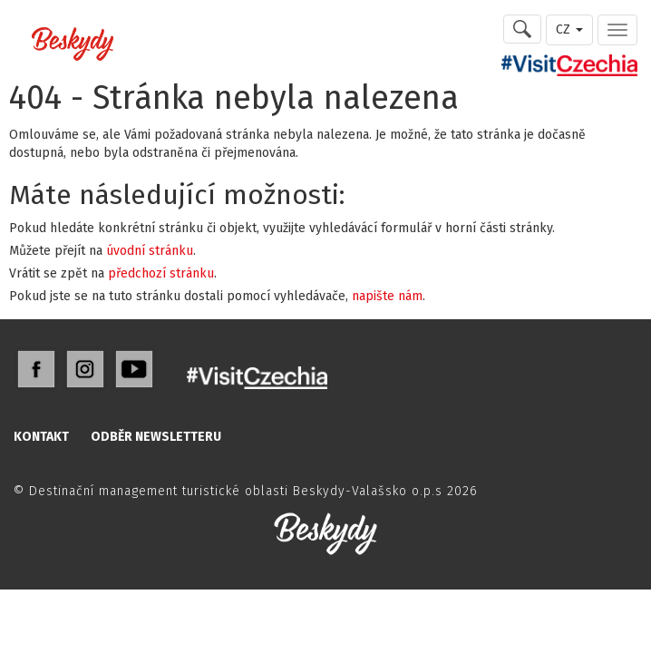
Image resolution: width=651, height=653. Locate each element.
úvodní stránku (149, 250)
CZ (569, 29)
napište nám (387, 296)
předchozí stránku (161, 273)
